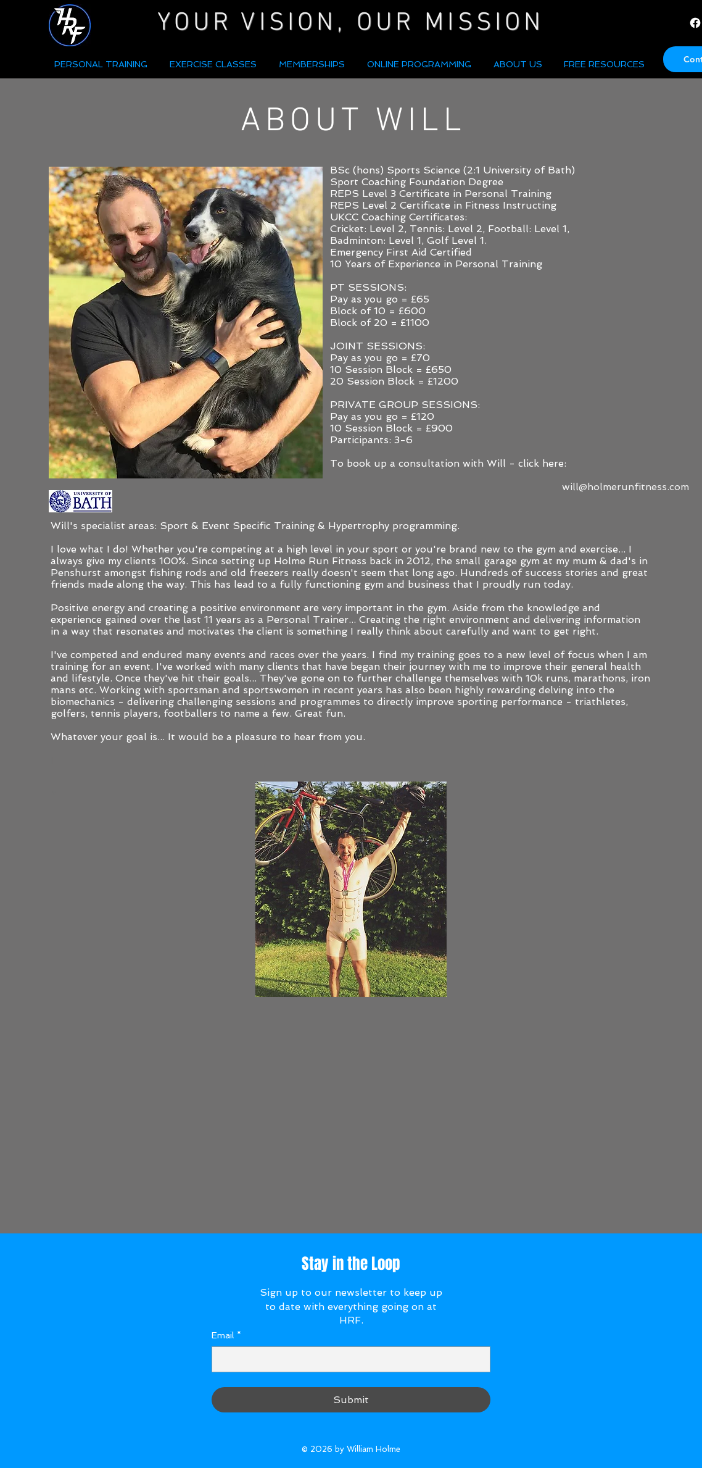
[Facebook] (695, 23)
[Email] (347, 1359)
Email (226, 1336)
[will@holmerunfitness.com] (625, 487)
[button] (519, 64)
